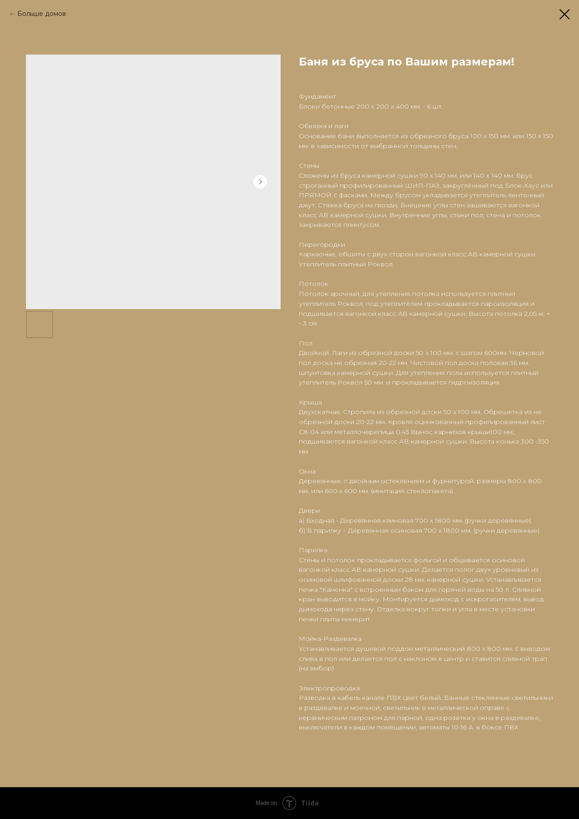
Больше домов (41, 14)
